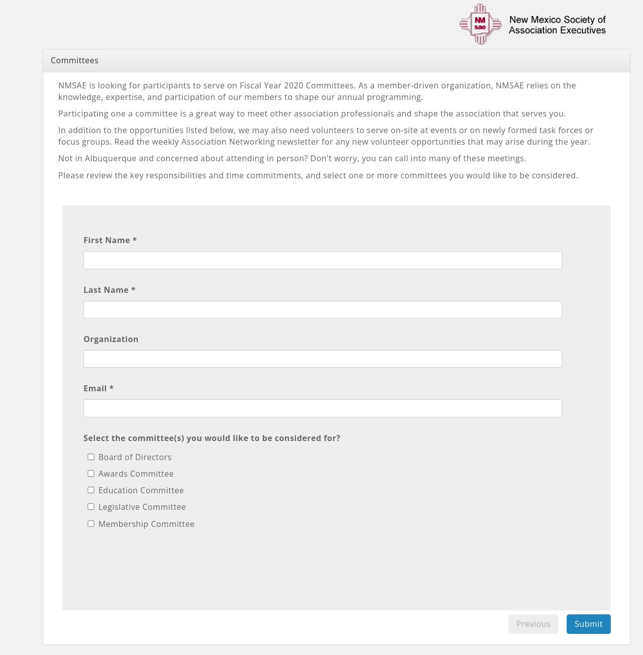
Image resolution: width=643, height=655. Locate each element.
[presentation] (159, 564)
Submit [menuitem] (589, 623)
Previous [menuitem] (533, 623)
